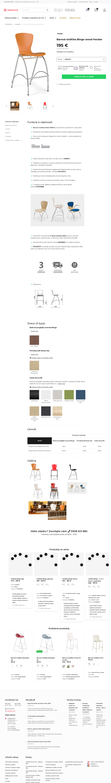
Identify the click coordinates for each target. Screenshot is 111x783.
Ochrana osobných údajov (12, 767)
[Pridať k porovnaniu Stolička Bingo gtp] (13, 605)
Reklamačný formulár (11, 775)
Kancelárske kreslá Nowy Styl (74, 762)
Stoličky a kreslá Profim (52, 775)
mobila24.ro (93, 766)
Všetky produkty (11, 18)
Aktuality (30, 700)
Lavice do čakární (50, 764)
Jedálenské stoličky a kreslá (53, 767)
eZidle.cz (92, 764)
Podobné (8, 136)
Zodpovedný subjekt (13, 140)
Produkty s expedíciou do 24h (33, 18)
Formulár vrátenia (10, 773)
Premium (63, 18)
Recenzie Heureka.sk (11, 770)
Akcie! (52, 18)
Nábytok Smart (75, 18)
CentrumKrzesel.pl (95, 762)
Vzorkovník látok (83, 1)
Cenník (7, 129)
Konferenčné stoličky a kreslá (54, 762)
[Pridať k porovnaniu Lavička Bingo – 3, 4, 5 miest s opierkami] (90, 616)
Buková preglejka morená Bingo (63, 441)
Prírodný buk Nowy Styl (84, 441)
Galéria (7, 133)
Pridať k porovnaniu (64, 84)
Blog (90, 1)
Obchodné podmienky (11, 762)
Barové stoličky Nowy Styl (53, 770)
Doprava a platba (72, 1)
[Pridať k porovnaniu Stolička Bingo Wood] (64, 619)
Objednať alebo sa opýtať (84, 77)
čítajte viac (34, 331)
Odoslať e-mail (11, 711)
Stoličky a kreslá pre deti (33, 780)
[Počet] (59, 76)
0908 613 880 (9, 1)
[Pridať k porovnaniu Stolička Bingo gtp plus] (38, 608)
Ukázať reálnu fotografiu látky (42, 358)
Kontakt (95, 1)
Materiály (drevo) (11, 125)
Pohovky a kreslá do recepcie (54, 773)
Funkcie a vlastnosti (12, 121)
